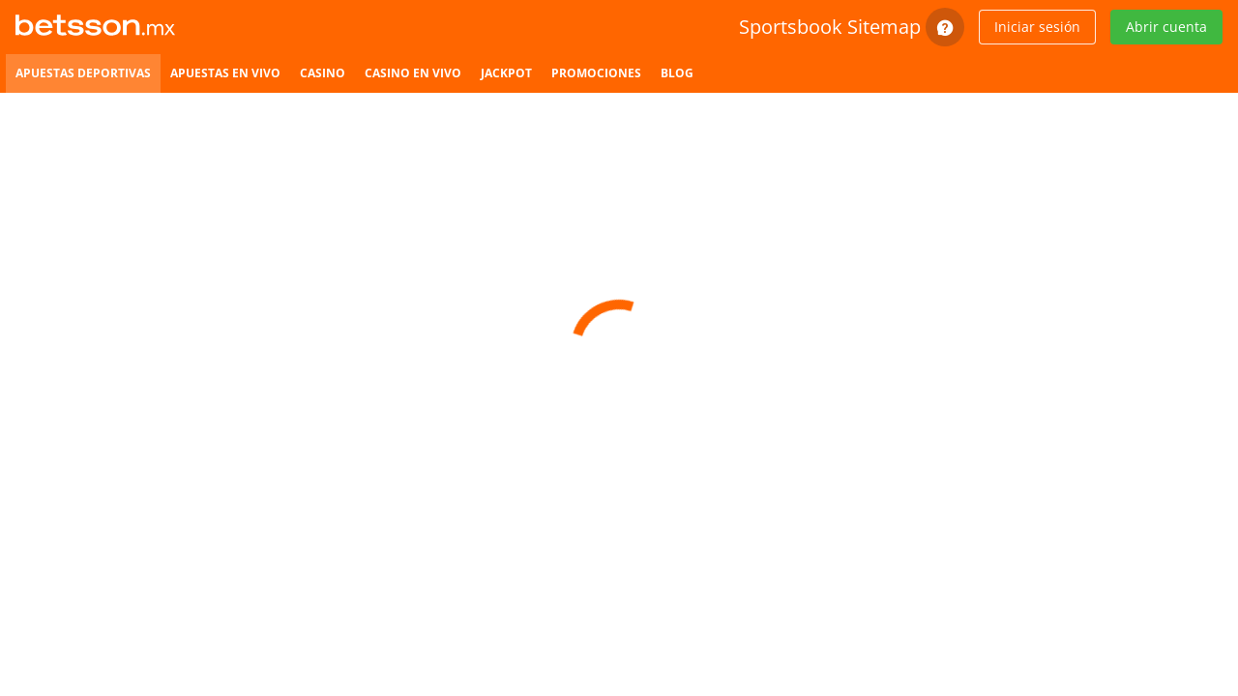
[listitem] (83, 73)
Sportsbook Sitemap (830, 27)
